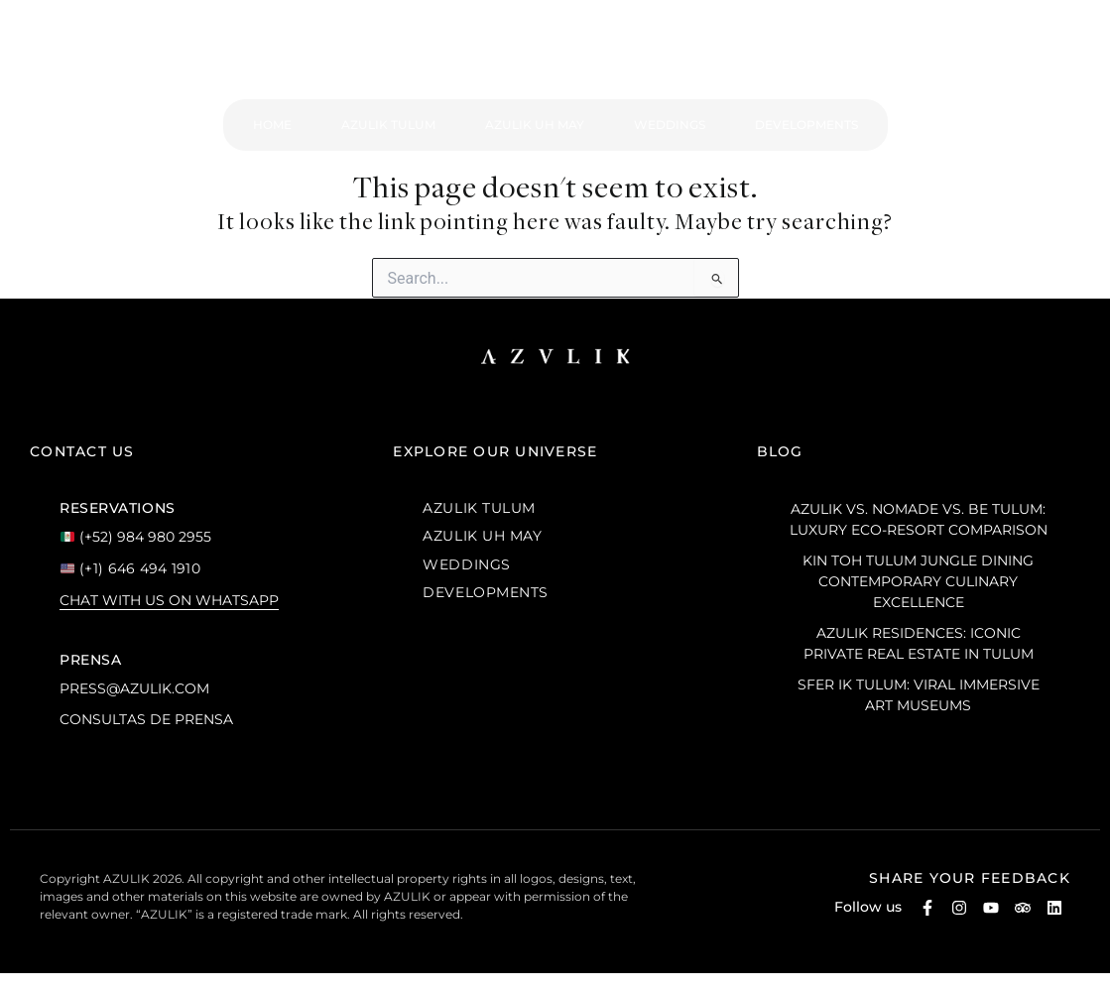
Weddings (669, 124)
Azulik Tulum (388, 124)
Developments (806, 124)
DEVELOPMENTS (486, 592)
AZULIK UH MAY (482, 536)
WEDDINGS (466, 564)
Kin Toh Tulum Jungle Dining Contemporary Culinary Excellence (918, 581)
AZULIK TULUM (479, 508)
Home (272, 124)
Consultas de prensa (146, 719)
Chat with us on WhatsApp (169, 600)
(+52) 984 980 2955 (136, 537)
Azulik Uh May (534, 124)
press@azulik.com (134, 688)
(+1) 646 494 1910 (130, 568)
